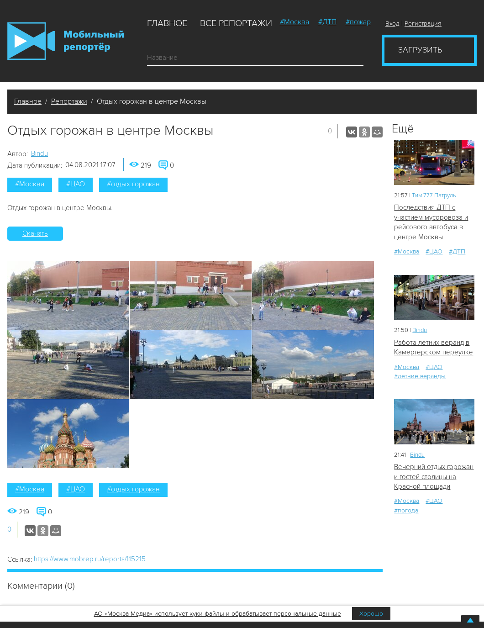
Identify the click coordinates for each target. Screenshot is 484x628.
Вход (392, 23)
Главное (167, 23)
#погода (406, 510)
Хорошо (371, 613)
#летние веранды (420, 376)
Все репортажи (236, 23)
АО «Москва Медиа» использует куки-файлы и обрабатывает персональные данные (217, 613)
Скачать (35, 233)
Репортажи (69, 101)
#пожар (358, 21)
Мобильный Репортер (65, 41)
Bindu (39, 153)
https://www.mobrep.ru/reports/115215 (90, 559)
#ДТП (327, 21)
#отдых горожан (133, 184)
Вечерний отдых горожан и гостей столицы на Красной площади (433, 477)
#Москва (294, 21)
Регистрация (423, 23)
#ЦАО (75, 184)
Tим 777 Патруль (434, 195)
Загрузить (420, 50)
